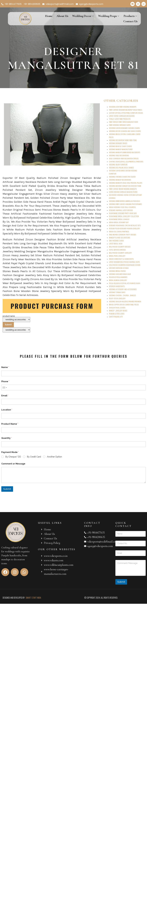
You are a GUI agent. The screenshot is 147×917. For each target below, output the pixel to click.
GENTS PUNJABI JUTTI (116, 316)
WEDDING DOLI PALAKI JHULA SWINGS (121, 167)
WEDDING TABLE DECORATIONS (119, 155)
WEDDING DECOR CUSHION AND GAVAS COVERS (125, 131)
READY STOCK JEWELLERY (117, 298)
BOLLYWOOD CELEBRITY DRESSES (119, 246)
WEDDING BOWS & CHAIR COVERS (120, 146)
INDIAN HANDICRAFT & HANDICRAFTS (121, 258)
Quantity (6, 438)
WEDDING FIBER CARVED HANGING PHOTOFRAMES (125, 204)
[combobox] (4, 387)
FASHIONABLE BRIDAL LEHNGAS (119, 219)
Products (131, 16)
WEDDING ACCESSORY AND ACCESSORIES (122, 289)
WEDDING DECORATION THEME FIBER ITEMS (123, 140)
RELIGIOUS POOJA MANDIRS (118, 277)
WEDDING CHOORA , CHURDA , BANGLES (122, 295)
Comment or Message (13, 463)
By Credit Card (34, 456)
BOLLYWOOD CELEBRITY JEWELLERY (120, 252)
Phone (5, 381)
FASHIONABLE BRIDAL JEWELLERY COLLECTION (124, 216)
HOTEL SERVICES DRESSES (117, 249)
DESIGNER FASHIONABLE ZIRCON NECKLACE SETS (125, 225)
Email (4, 395)
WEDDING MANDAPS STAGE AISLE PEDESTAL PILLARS (125, 182)
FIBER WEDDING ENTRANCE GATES (120, 125)
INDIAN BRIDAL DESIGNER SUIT (119, 222)
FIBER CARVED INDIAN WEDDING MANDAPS (123, 188)
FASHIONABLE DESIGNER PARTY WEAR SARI (123, 213)
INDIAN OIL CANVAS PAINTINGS (119, 231)
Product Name (9, 424)
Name (5, 367)
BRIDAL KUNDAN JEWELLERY (118, 280)
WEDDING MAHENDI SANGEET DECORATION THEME (125, 185)
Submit (7, 489)
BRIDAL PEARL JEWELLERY (117, 255)
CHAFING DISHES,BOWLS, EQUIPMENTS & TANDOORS (126, 161)
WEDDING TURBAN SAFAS (117, 292)
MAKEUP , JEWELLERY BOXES (118, 310)
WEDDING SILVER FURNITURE (118, 164)
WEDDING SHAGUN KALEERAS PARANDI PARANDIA (125, 301)
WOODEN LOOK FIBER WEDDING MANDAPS (122, 106)
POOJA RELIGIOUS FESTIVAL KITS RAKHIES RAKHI (124, 283)
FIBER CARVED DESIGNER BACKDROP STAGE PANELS (125, 109)
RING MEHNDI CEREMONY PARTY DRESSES (122, 234)
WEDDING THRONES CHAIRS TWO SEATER (122, 176)
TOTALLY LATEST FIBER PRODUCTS (119, 118)
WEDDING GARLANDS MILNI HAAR (120, 274)
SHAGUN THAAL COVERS (117, 307)
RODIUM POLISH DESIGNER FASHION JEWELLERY (124, 228)
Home (48, 16)
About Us (62, 16)
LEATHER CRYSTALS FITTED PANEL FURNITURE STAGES (126, 112)
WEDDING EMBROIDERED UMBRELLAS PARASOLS (124, 201)
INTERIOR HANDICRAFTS (117, 286)
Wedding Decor (83, 16)
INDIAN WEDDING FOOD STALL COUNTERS (122, 207)
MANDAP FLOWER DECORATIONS (119, 237)
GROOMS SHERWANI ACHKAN (119, 268)
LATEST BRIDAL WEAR (115, 243)
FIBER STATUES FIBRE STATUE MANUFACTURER (123, 122)
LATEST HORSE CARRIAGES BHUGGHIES (121, 115)
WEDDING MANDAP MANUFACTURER (120, 149)
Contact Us (130, 21)
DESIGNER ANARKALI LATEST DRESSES (121, 210)
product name (16, 323)
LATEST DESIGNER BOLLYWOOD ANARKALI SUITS (124, 261)
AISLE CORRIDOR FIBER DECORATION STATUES (123, 158)
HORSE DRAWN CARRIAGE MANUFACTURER (123, 191)
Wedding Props (109, 16)
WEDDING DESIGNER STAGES (118, 143)
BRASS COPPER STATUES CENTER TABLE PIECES (124, 304)
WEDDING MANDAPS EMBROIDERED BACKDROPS (124, 152)
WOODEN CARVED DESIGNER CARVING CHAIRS (124, 128)
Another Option (54, 456)
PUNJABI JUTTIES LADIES (116, 313)
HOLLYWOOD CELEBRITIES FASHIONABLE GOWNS (124, 265)
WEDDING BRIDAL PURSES (117, 271)
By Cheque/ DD (13, 456)
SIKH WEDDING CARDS (116, 240)
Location (6, 409)
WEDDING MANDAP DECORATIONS (120, 179)
